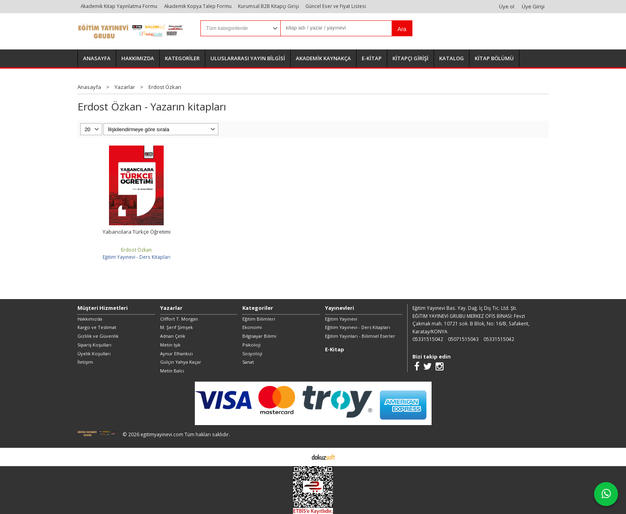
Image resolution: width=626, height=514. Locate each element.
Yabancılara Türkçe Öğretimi (136, 231)
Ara (401, 29)
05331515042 (427, 339)
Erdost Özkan (136, 249)
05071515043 (463, 339)
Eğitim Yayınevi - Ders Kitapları (136, 257)
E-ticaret (300, 456)
